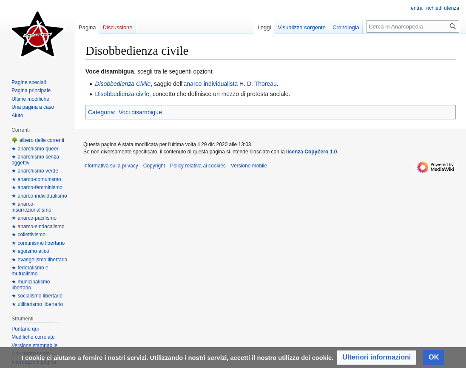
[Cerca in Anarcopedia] (412, 26)
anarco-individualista (211, 83)
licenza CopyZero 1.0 (311, 152)
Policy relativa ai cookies (198, 166)
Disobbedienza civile (122, 94)
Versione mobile (249, 166)
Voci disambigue (140, 112)
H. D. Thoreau (258, 83)
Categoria (101, 112)
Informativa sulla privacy (110, 166)
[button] (376, 357)
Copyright (154, 166)
